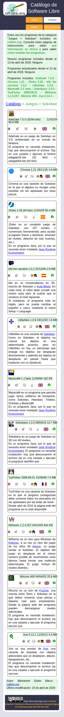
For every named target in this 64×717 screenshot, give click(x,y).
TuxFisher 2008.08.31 (22, 92)
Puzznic (44, 590)
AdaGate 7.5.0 (44, 78)
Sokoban (49, 334)
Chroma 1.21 (16, 81)
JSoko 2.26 (35, 81)
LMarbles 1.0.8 (43, 85)
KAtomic (14, 542)
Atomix (36, 546)
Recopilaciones (52, 27)
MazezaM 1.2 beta (19, 88)
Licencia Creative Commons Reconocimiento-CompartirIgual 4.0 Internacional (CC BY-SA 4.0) (32, 704)
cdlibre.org (15, 42)
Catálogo (52, 19)
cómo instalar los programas (26, 52)
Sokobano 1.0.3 (44, 88)
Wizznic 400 (29, 96)
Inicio (34, 19)
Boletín (34, 27)
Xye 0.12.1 (45, 96)
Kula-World (43, 286)
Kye (45, 648)
